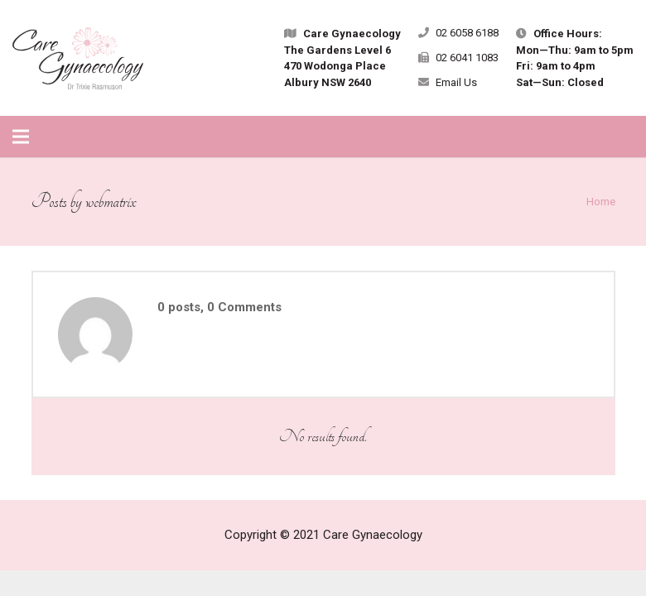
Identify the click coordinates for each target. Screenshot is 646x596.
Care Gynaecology (372, 534)
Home (600, 201)
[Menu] (20, 136)
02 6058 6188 (467, 32)
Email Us (456, 82)
